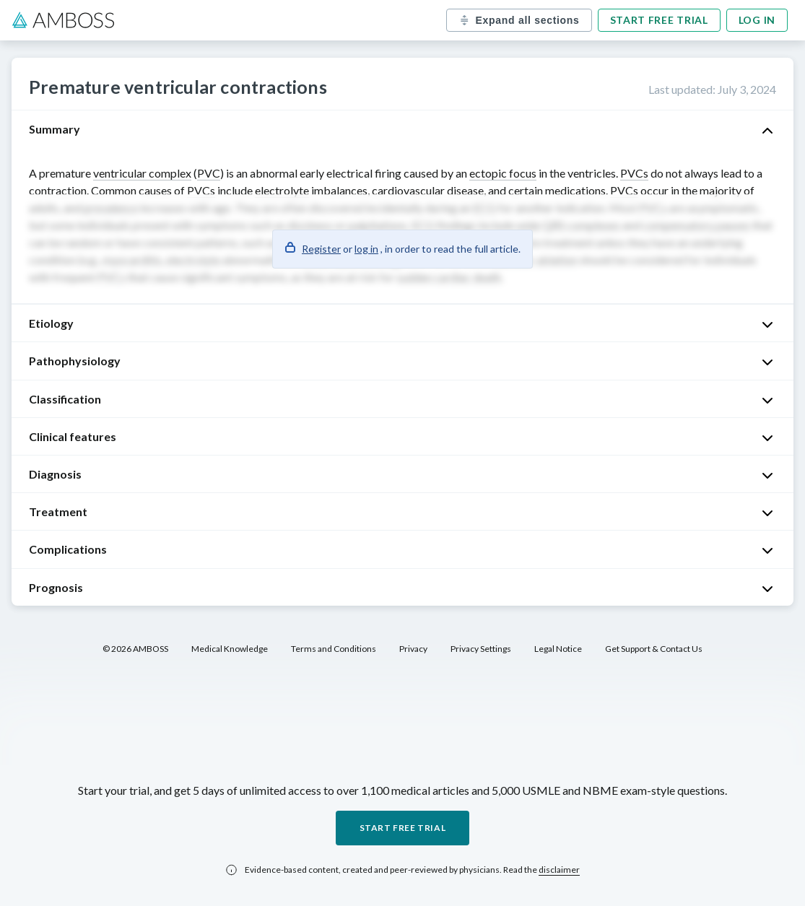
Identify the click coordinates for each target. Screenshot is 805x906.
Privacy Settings (481, 648)
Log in (757, 20)
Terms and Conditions (333, 648)
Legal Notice (558, 648)
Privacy (413, 648)
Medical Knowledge (229, 648)
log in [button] (366, 249)
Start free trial (659, 20)
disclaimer (559, 869)
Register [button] (321, 249)
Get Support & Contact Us (653, 648)
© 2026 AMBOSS (135, 648)
